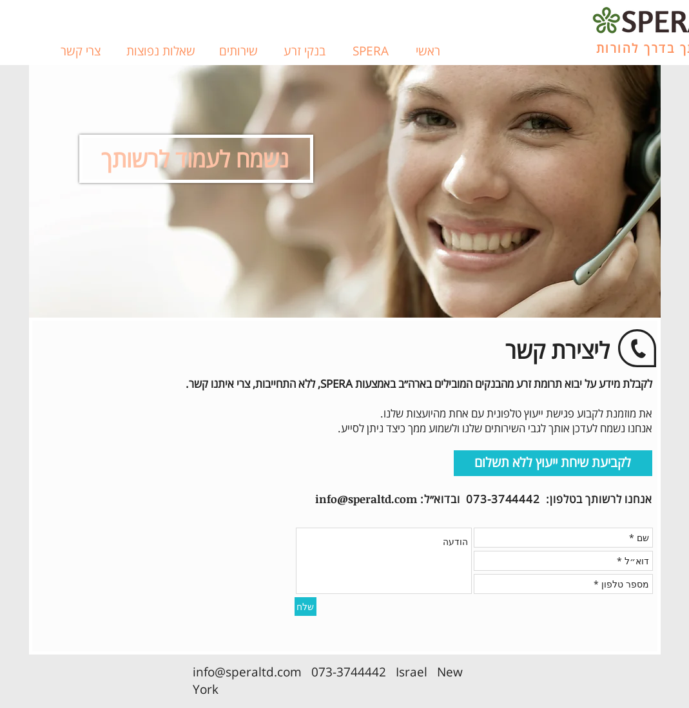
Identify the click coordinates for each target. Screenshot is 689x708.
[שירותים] (238, 52)
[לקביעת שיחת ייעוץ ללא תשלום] (553, 463)
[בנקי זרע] (305, 52)
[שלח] (305, 606)
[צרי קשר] (80, 52)
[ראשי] (428, 52)
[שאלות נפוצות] (161, 52)
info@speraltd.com (366, 499)
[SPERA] (370, 52)
